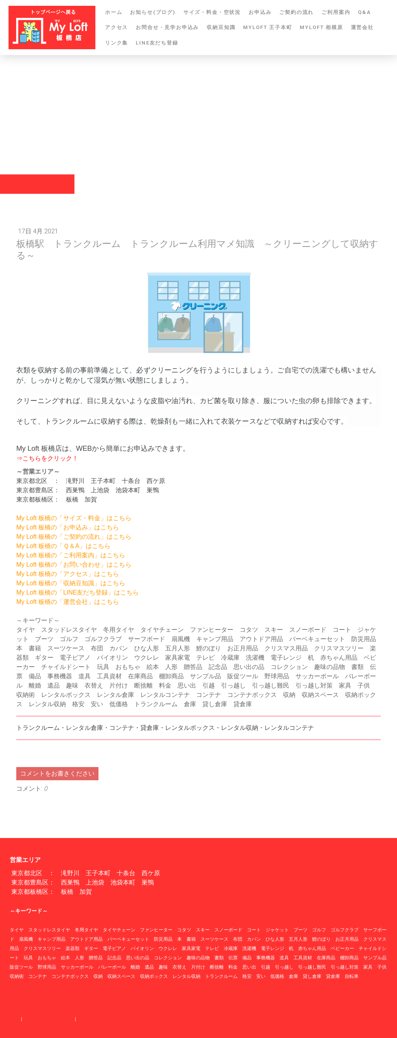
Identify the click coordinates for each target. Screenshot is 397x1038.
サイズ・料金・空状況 (212, 12)
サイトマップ (92, 1019)
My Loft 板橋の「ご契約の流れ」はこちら (73, 536)
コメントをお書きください (57, 773)
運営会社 (362, 27)
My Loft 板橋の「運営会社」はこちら (67, 601)
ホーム (113, 12)
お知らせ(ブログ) (152, 12)
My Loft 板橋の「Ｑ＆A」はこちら (63, 546)
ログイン (377, 1026)
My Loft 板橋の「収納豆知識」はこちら (70, 583)
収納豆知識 (221, 27)
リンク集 (116, 43)
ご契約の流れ (296, 12)
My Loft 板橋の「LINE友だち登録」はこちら (77, 592)
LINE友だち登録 (157, 43)
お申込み (260, 12)
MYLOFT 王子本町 (267, 27)
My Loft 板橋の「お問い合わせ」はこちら (73, 564)
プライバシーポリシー (48, 1019)
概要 (15, 1019)
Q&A (364, 12)
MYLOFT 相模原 (321, 27)
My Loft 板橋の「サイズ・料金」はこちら (73, 518)
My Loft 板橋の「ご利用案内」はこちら (70, 555)
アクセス (116, 27)
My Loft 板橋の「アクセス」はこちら (67, 574)
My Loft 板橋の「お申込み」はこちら (67, 527)
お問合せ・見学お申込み (167, 27)
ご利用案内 (335, 12)
